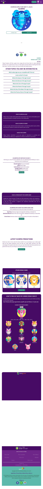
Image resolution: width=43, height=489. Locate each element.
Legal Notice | (13, 473)
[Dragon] (21, 332)
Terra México (36, 454)
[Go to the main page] (4, 2)
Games (13, 460)
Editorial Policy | (25, 473)
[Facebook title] (17, 55)
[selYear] (21, 307)
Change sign (13, 32)
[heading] (21, 172)
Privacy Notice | (19, 473)
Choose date (21, 249)
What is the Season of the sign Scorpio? (21, 78)
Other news (30, 460)
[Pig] (28, 347)
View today (29, 32)
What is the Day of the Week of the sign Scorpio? (21, 89)
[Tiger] (34, 324)
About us (30, 473)
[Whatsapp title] (21, 55)
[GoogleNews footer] (25, 482)
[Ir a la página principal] (4, 376)
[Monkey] (21, 340)
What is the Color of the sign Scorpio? (21, 84)
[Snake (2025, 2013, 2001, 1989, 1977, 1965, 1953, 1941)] (21, 314)
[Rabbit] (8, 332)
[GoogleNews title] (25, 55)
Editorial (25, 465)
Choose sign (21, 290)
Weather (37, 457)
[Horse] (34, 332)
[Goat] (8, 340)
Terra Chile (6, 454)
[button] (38, 2)
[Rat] (8, 324)
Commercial (18, 465)
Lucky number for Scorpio (21, 75)
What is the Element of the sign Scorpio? (21, 81)
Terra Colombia (21, 454)
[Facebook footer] (17, 482)
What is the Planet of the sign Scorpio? (21, 86)
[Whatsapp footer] (21, 482)
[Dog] (15, 347)
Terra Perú (6, 457)
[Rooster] (34, 340)
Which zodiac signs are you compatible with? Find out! (21, 72)
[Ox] (21, 324)
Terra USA (21, 457)
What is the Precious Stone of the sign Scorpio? (21, 92)
